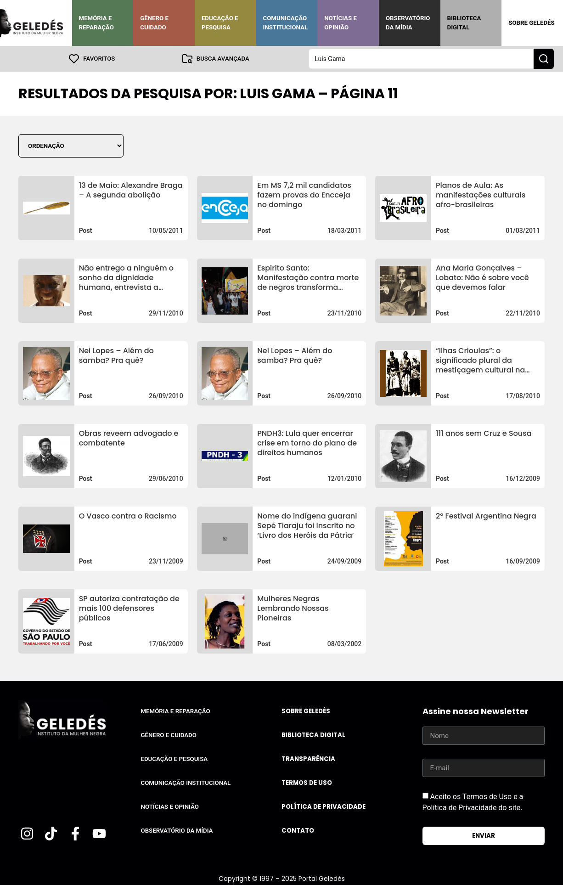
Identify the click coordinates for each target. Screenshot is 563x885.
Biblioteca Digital (464, 23)
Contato (298, 830)
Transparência (308, 759)
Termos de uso (307, 782)
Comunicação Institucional (285, 23)
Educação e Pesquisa (220, 23)
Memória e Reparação (96, 23)
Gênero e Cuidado (154, 23)
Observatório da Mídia (408, 23)
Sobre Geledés (531, 22)
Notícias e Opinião (340, 23)
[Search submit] (544, 59)
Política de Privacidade (324, 806)
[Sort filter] (71, 146)
